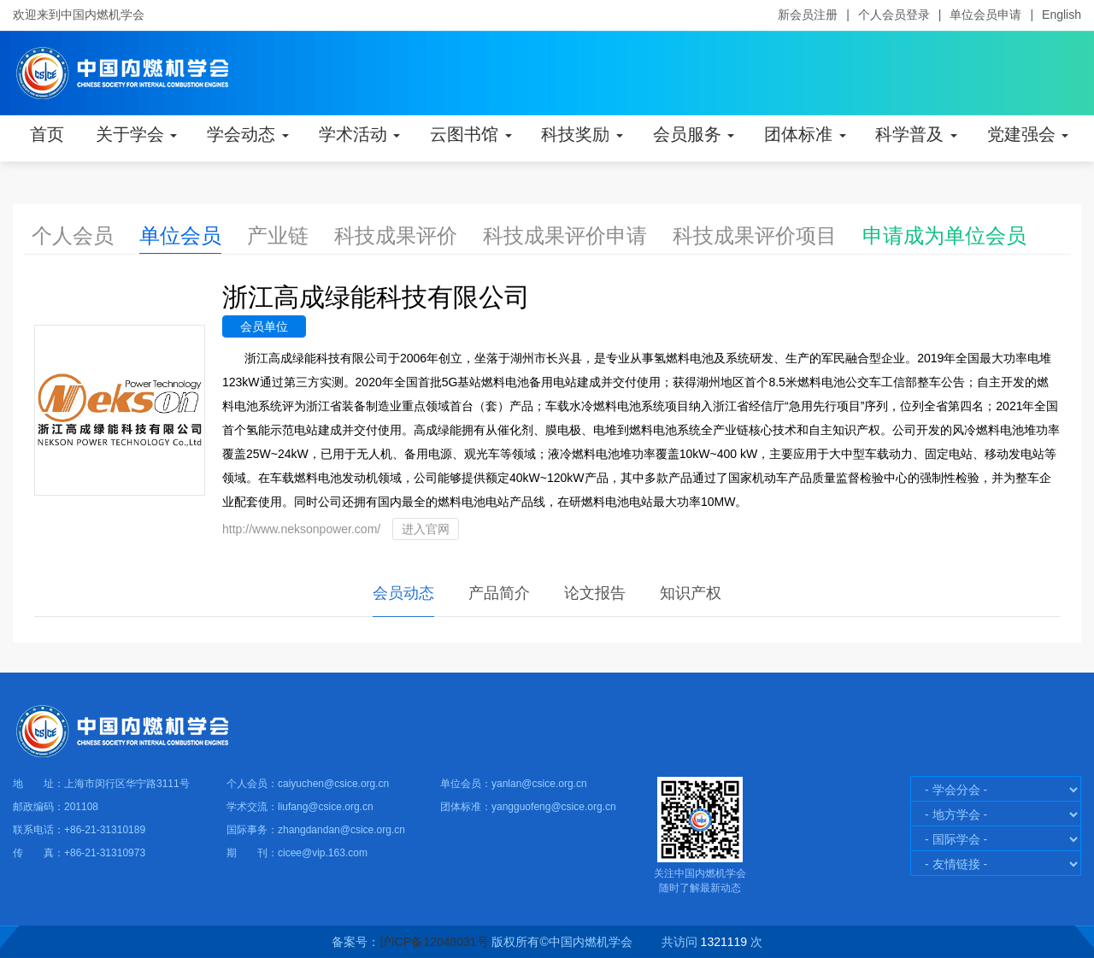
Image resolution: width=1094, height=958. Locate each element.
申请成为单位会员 (944, 235)
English (1061, 14)
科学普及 (916, 134)
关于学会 (137, 134)
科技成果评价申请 (565, 235)
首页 (47, 134)
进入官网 (426, 529)
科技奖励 (582, 134)
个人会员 (73, 235)
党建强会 (1028, 134)
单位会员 (180, 235)
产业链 (278, 235)
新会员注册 (808, 14)
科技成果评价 (395, 235)
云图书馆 (471, 134)
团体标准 (805, 134)
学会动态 (248, 134)
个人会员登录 (894, 14)
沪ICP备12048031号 (434, 942)
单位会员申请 (985, 14)
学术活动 (360, 134)
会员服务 (694, 134)
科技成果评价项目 (755, 235)
